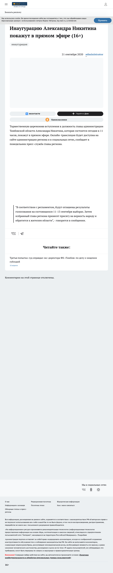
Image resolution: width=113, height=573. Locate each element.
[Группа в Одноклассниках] (56, 119)
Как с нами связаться (65, 505)
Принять (102, 20)
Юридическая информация (68, 502)
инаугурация (19, 44)
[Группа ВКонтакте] (33, 114)
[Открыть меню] (6, 4)
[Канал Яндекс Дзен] (80, 114)
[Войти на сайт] (106, 4)
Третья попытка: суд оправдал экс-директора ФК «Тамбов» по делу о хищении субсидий (56, 261)
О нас (7, 502)
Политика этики (37, 505)
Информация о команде (15, 505)
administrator (94, 54)
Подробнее (82, 535)
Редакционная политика (41, 502)
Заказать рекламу (13, 12)
